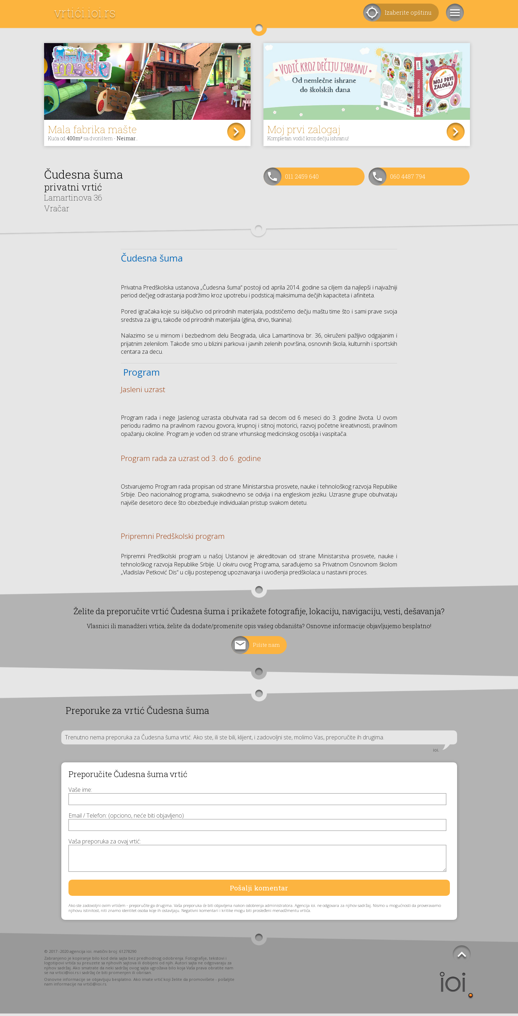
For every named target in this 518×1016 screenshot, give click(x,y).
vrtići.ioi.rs (84, 12)
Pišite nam (266, 647)
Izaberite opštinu (408, 12)
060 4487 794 (407, 179)
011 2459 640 (302, 179)
